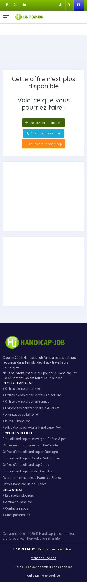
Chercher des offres (43, 133)
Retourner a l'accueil (43, 122)
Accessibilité (61, 549)
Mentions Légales (43, 558)
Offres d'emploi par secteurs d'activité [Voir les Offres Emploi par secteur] (32, 395)
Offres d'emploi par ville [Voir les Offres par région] (21, 388)
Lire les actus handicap (44, 144)
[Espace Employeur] (79, 5)
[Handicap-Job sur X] (15, 5)
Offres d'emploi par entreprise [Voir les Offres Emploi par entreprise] (26, 401)
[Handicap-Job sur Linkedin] (24, 5)
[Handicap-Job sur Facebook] (7, 5)
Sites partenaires (16, 515)
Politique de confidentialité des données (43, 567)
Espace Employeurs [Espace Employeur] (18, 495)
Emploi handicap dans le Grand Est (28, 471)
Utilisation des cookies (43, 575)
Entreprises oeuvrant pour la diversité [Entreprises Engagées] (31, 408)
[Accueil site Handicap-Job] (49, 16)
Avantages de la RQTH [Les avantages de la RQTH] (20, 414)
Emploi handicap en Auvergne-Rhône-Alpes (35, 439)
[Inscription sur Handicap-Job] (61, 5)
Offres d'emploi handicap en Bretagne (31, 452)
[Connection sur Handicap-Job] (68, 5)
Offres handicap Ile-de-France (25, 484)
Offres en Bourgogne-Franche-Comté (30, 445)
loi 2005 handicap (17, 421)
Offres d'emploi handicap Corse (26, 465)
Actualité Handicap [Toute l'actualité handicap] (18, 502)
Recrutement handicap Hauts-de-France (32, 478)
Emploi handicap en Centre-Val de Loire (31, 458)
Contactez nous (15, 508)
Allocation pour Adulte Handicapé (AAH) (33, 427)
